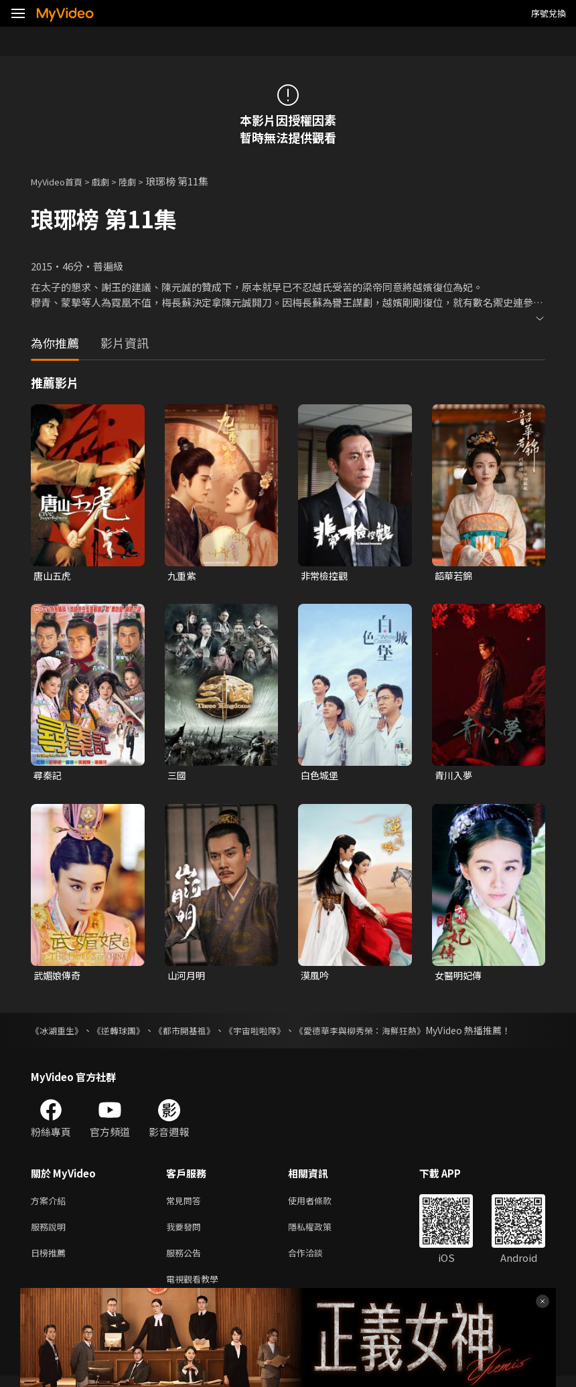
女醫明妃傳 (460, 978)
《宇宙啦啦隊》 (270, 1033)
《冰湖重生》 (59, 1033)
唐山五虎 (53, 576)
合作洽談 (316, 1261)
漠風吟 (316, 978)
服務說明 (51, 1233)
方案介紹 (51, 1205)
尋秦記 (48, 777)
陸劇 (141, 181)
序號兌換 (548, 13)
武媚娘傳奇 (58, 978)
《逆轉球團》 (124, 1033)
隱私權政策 (321, 1233)
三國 (177, 777)
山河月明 (187, 978)
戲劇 (111, 181)
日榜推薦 (51, 1261)
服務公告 (186, 1261)
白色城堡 (321, 777)
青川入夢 (455, 777)
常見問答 (186, 1205)
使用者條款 (321, 1205)
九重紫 (182, 576)
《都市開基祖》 (195, 1033)
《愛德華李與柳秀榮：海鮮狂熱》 (382, 1033)
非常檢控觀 (326, 576)
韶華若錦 (455, 576)
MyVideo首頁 (61, 181)
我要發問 (186, 1233)
